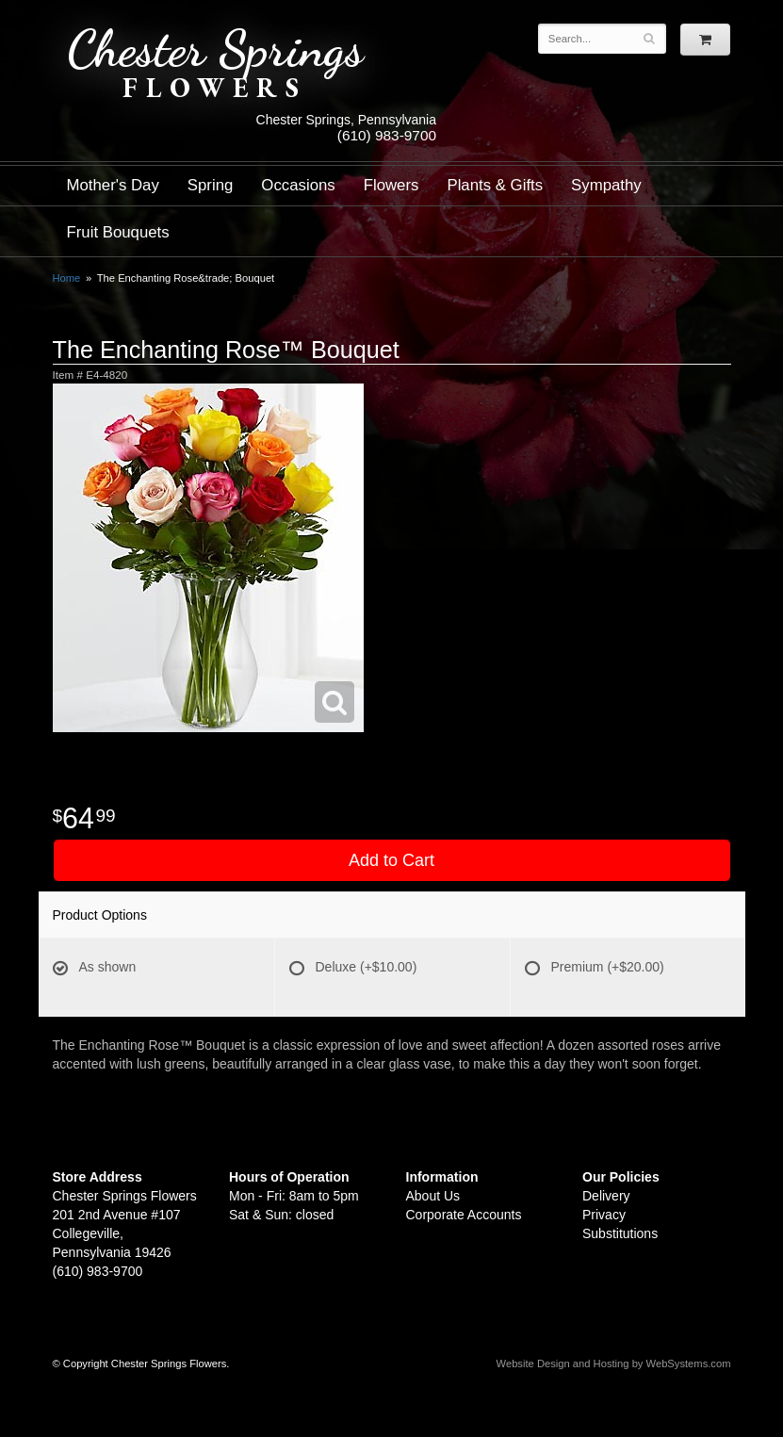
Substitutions (620, 1233)
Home (67, 278)
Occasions (297, 185)
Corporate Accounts (464, 1214)
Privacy (604, 1214)
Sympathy (606, 185)
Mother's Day (113, 185)
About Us (433, 1195)
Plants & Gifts (495, 185)
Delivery (606, 1195)
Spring (211, 185)
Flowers (391, 185)
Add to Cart (391, 860)
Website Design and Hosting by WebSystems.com (614, 1363)
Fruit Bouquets (118, 232)
